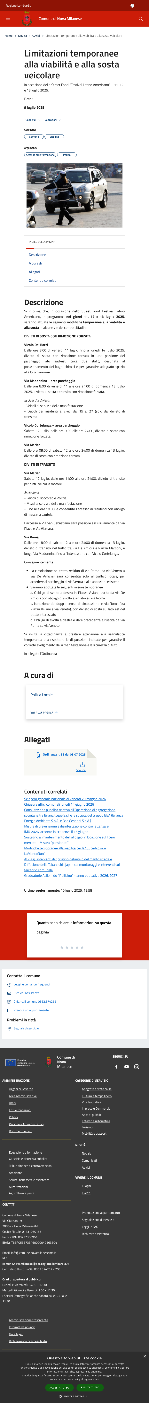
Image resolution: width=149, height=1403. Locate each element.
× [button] (144, 1356)
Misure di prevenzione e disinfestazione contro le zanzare (66, 826)
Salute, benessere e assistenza (29, 1179)
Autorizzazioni (18, 1186)
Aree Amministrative (23, 1096)
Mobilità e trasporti (94, 1133)
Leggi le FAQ (90, 1226)
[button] (74, 1396)
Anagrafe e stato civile (97, 1089)
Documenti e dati (20, 1131)
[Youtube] (126, 1067)
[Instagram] (137, 1067)
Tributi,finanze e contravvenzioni (30, 1165)
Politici (13, 1117)
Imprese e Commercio (96, 1108)
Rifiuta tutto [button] (90, 1387)
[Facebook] (116, 1067)
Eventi (86, 1193)
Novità (22, 35)
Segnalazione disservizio (98, 1219)
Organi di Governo (21, 1089)
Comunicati (89, 1160)
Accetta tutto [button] (59, 1387)
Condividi (34, 120)
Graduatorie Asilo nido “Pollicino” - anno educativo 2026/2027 (70, 875)
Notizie (86, 1153)
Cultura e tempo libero (97, 1096)
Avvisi (36, 35)
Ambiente (15, 1172)
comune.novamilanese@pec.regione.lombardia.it (35, 1263)
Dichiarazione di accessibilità (28, 1341)
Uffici (12, 1103)
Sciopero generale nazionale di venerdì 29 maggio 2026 (65, 798)
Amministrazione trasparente (28, 1320)
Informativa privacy (22, 1327)
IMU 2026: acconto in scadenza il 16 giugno (56, 831)
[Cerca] (140, 18)
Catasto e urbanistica (96, 1121)
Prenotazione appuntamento (101, 1212)
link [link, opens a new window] (97, 1379)
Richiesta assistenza (95, 1233)
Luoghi (86, 1185)
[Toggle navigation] (7, 18)
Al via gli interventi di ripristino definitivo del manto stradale (68, 859)
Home (8, 35)
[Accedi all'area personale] (132, 5)
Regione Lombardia (18, 5)
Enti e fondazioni (20, 1110)
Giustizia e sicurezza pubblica (28, 1158)
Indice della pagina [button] (42, 242)
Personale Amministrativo (26, 1124)
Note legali (16, 1334)
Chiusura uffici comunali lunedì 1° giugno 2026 (59, 804)
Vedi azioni (53, 120)
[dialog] (74, 1377)
